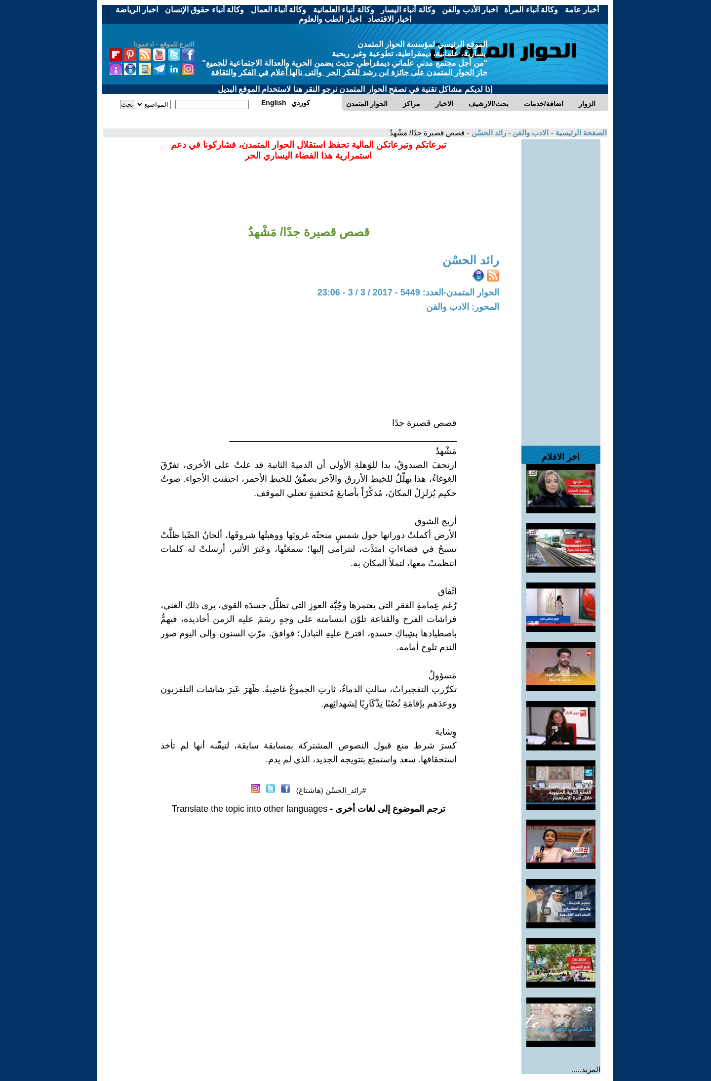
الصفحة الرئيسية (580, 132)
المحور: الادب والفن (462, 307)
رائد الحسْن (488, 132)
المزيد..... (585, 1069)
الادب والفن (530, 132)
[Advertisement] (560, 287)
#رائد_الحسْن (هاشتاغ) (331, 790)
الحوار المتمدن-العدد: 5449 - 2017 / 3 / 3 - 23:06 (408, 292)
